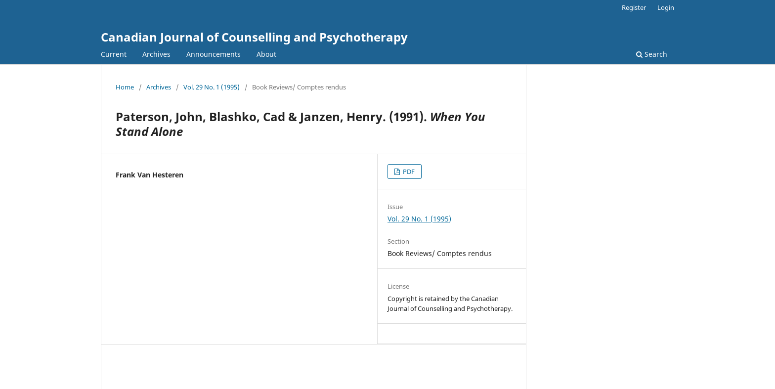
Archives (156, 54)
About (266, 54)
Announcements (213, 54)
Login (665, 7)
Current (114, 54)
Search (651, 54)
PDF (408, 171)
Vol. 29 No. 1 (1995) (211, 87)
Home (125, 87)
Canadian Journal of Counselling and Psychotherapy (254, 37)
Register (634, 7)
